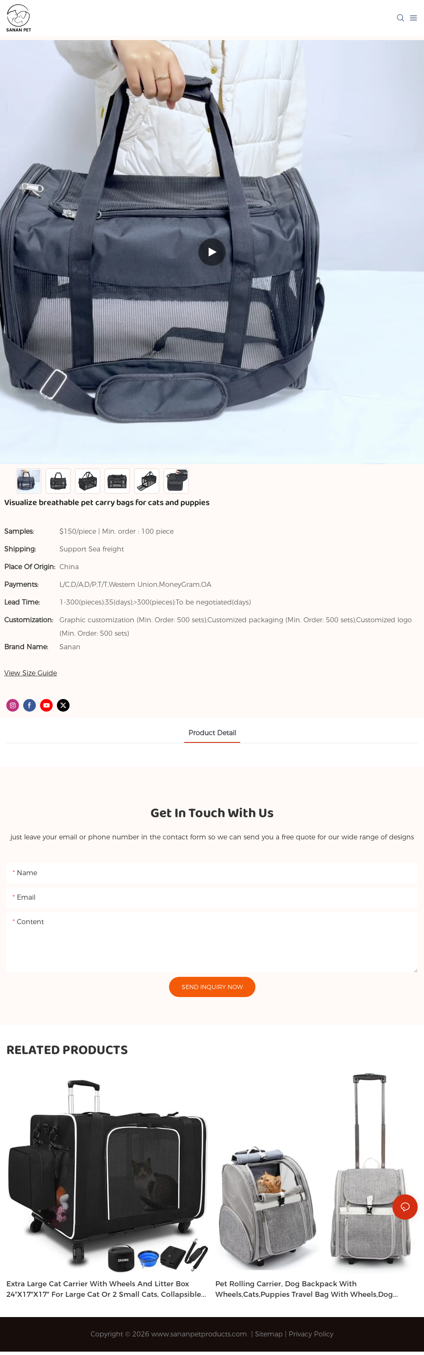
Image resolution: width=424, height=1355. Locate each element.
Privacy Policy (311, 1334)
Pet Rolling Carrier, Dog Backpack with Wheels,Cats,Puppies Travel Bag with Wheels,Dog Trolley (304, 1290)
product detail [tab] (212, 733)
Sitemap (269, 1334)
